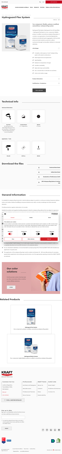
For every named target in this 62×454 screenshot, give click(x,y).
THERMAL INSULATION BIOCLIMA (53, 7)
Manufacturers (27, 388)
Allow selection (31, 239)
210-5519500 (5, 395)
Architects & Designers (29, 385)
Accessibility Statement (24, 451)
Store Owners (27, 395)
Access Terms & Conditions (18, 448)
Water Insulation (18, 15)
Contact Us (51, 391)
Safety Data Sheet (48, 172)
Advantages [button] (35, 48)
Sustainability (42, 395)
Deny (13, 239)
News (39, 391)
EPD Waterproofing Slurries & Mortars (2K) (48, 182)
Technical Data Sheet (48, 167)
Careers (40, 388)
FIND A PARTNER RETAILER (12, 400)
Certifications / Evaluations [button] (39, 83)
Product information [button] (37, 78)
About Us (40, 385)
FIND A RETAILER (5, 2)
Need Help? (51, 385)
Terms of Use (26, 448)
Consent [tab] (12, 217)
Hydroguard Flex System (26, 15)
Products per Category (9, 15)
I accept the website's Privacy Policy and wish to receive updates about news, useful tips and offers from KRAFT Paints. (13, 422)
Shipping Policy (16, 451)
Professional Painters (29, 391)
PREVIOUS (55, 19)
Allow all (49, 239)
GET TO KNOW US (53, 2)
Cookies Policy (32, 448)
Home (3, 15)
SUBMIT (6, 428)
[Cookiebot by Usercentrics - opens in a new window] (52, 214)
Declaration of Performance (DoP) (48, 176)
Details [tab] (31, 217)
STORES (11, 287)
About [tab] (49, 217)
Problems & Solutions (54, 388)
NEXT (59, 19)
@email (4, 392)
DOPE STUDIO (58, 450)
